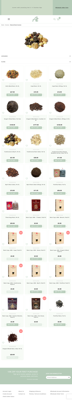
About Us (21, 391)
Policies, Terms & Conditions (37, 394)
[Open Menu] (9, 19)
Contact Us (22, 394)
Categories (36, 56)
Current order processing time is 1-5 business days (27, 7)
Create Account (7, 394)
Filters (36, 61)
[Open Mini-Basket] (59, 19)
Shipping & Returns (35, 391)
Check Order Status (8, 396)
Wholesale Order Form (62, 7)
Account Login (7, 391)
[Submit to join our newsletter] (69, 377)
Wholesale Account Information (59, 391)
